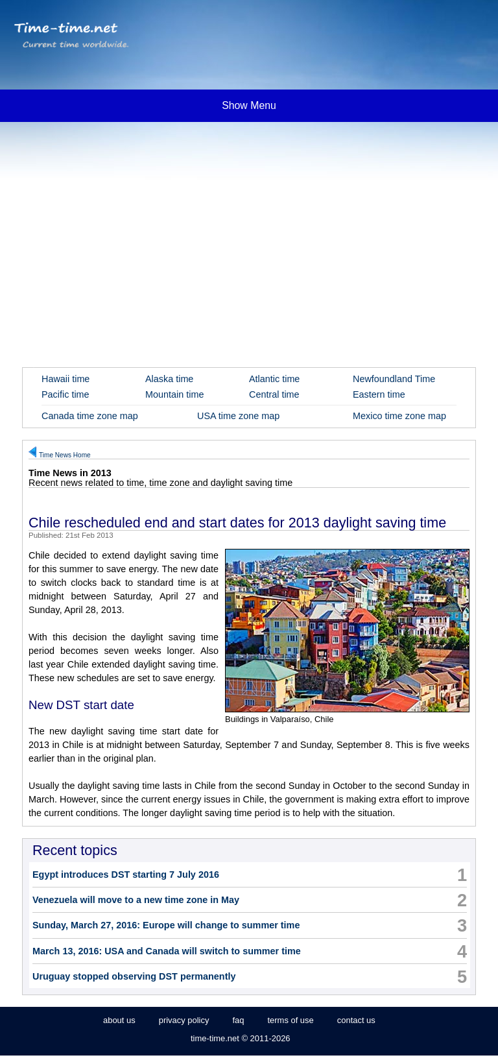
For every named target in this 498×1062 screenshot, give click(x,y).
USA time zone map (238, 416)
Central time (274, 394)
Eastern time (379, 394)
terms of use (290, 1020)
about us (119, 1020)
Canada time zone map (90, 416)
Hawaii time (65, 379)
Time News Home (65, 455)
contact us (356, 1020)
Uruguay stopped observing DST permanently (133, 976)
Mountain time (174, 394)
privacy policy (184, 1020)
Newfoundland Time (394, 379)
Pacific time (65, 394)
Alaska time (169, 379)
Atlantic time (274, 379)
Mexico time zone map (399, 416)
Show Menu (249, 105)
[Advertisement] (249, 227)
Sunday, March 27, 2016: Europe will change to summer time (166, 925)
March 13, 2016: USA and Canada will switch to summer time (166, 951)
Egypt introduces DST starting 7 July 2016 (125, 874)
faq (238, 1020)
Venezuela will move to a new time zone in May (135, 900)
